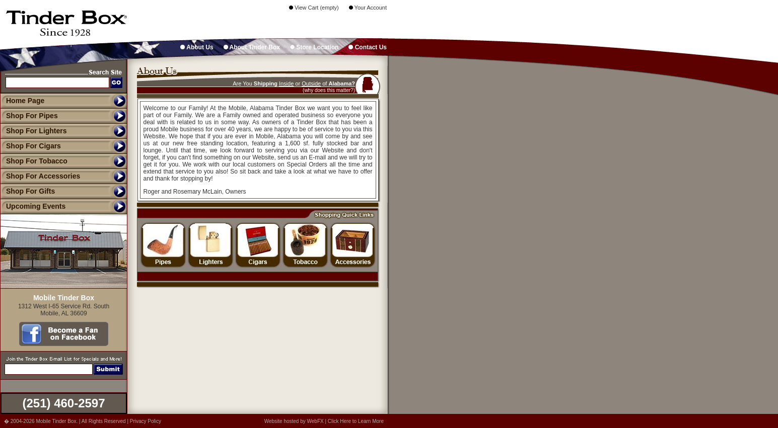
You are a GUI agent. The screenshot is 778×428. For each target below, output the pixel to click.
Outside (311, 83)
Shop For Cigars (30, 146)
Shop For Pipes (29, 116)
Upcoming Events (32, 206)
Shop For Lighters (33, 131)
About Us (196, 47)
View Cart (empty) (314, 8)
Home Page (25, 101)
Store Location (314, 47)
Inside (286, 83)
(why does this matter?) (329, 90)
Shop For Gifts (27, 191)
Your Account (368, 8)
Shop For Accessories (40, 176)
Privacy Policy (145, 421)
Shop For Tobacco (33, 161)
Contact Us (367, 47)
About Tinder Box (252, 47)
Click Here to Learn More (356, 421)
